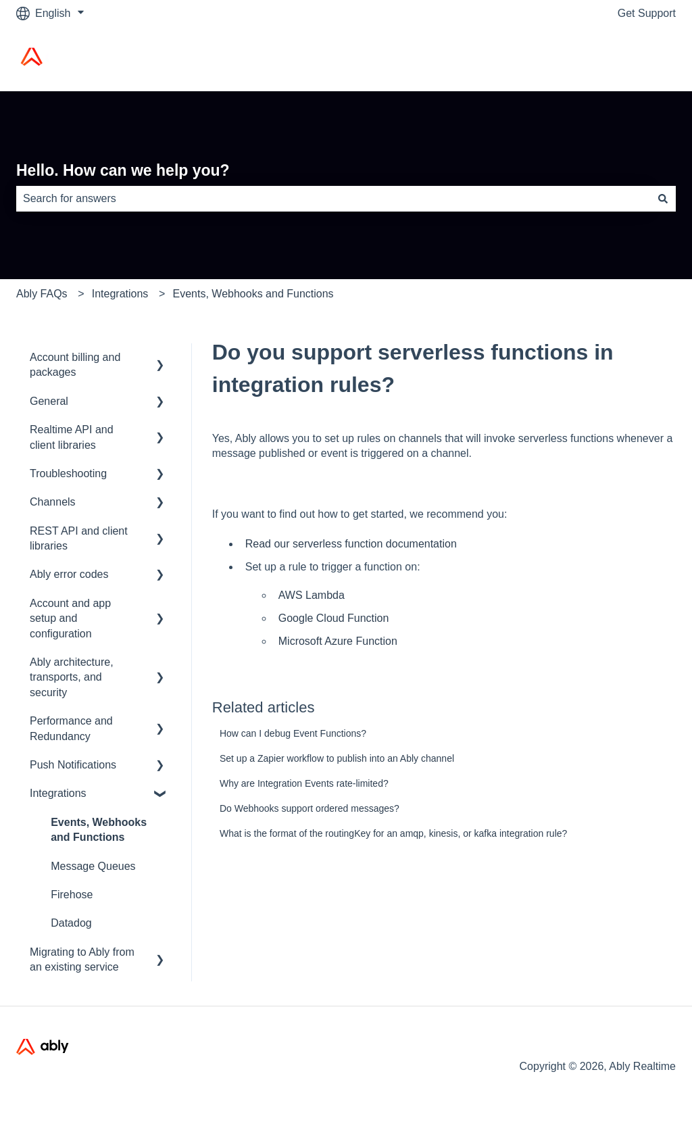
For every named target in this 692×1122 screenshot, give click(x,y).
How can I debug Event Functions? (293, 733)
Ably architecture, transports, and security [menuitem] (72, 677)
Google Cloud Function (333, 618)
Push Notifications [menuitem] (73, 765)
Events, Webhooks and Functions (253, 293)
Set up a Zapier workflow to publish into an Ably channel (337, 758)
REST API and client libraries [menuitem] (79, 538)
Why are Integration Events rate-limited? (304, 783)
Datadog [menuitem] (71, 923)
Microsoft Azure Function (337, 641)
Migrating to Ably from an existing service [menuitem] (82, 959)
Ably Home (636, 58)
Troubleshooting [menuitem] (68, 473)
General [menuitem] (49, 401)
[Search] (663, 199)
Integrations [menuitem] (58, 793)
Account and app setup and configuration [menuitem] (70, 618)
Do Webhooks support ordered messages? (309, 808)
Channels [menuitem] (53, 502)
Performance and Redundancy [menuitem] (71, 728)
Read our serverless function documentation (351, 544)
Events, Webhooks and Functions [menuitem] (99, 829)
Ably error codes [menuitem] (69, 574)
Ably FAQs (42, 293)
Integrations (120, 293)
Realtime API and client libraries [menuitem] (72, 437)
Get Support (647, 13)
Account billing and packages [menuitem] (75, 364)
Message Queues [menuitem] (93, 866)
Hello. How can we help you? (123, 170)
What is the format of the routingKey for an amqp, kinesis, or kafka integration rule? (393, 833)
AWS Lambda (311, 595)
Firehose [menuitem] (72, 894)
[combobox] (333, 199)
